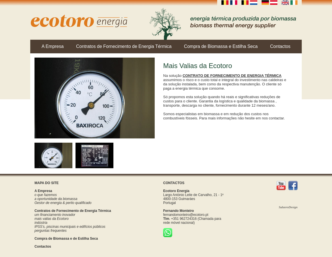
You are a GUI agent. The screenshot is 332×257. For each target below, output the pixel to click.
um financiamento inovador (55, 215)
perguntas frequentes (50, 231)
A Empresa (53, 46)
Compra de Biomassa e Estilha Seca (221, 46)
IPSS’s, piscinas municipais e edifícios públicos (70, 227)
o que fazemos (46, 195)
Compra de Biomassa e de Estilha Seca (66, 239)
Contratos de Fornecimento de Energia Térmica (124, 46)
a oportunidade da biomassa (56, 199)
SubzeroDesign (288, 207)
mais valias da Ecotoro (52, 219)
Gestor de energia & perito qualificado (63, 203)
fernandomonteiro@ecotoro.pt (185, 215)
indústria (41, 223)
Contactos (280, 46)
